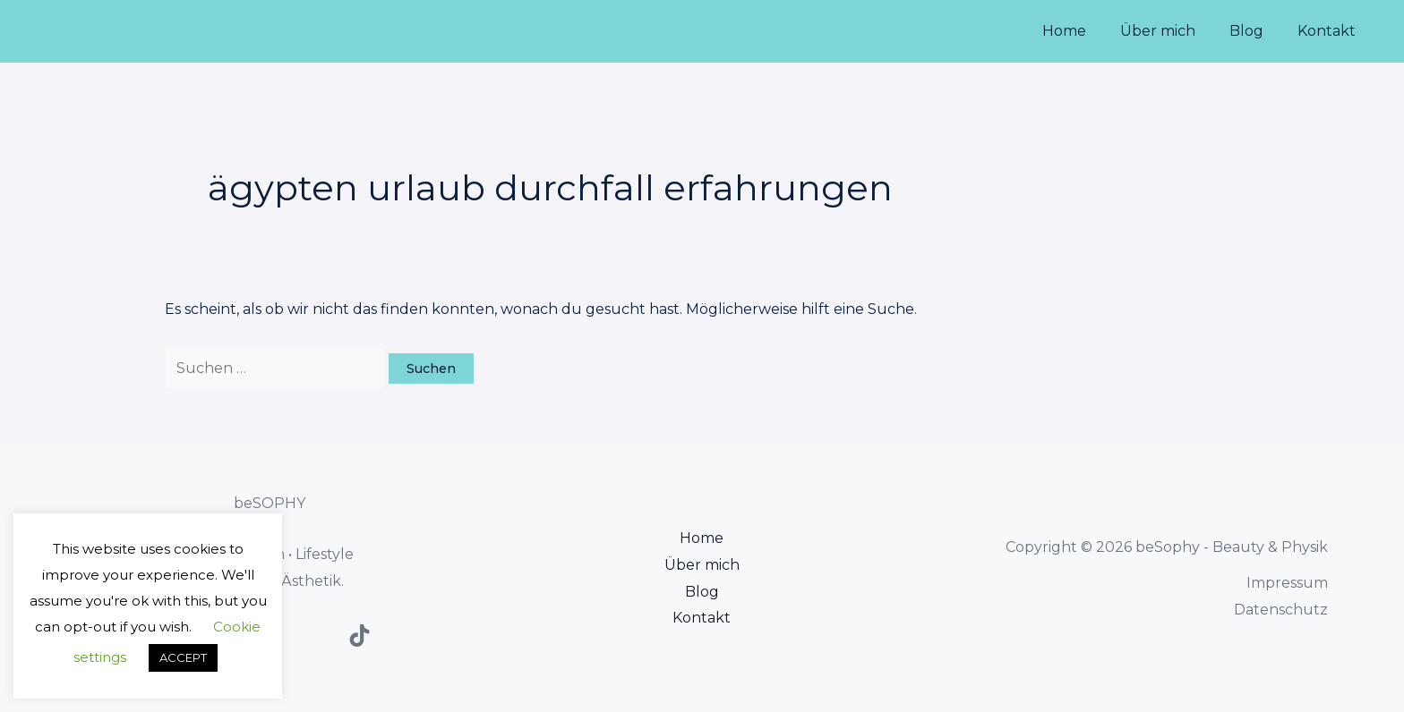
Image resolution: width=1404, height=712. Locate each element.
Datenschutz (1281, 609)
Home (1083, 30)
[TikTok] (359, 635)
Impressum (1287, 582)
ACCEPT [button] (183, 657)
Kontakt (1329, 30)
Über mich (1171, 30)
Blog (1254, 30)
